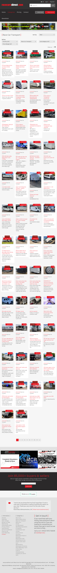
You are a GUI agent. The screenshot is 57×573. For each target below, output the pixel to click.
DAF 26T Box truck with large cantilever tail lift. (49, 340)
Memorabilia (19, 544)
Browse (4, 518)
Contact (26, 12)
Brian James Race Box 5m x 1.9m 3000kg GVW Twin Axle (35, 282)
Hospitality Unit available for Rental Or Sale (35, 126)
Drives (17, 523)
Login (46, 1)
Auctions (18, 534)
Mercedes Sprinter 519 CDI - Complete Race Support (21, 158)
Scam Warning (5, 532)
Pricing (19, 12)
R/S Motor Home (20, 311)
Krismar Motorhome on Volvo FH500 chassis (7, 67)
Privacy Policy (5, 526)
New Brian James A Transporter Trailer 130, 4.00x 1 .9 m (6, 282)
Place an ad (50, 12)
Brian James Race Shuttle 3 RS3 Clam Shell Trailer (48, 252)
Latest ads (39, 12)
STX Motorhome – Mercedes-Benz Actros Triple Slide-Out (7, 252)
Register (52, 1)
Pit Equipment (19, 525)
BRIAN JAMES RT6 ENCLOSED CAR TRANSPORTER (34, 97)
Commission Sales (7, 525)
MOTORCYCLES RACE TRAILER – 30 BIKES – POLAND (35, 158)
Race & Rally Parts (21, 519)
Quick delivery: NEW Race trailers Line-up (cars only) (35, 398)
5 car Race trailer (6, 187)
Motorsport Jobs (20, 538)
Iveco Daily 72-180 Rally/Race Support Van (20, 426)
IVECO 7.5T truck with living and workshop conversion (49, 220)
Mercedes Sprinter (6, 311)
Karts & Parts (19, 532)
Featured (4, 519)
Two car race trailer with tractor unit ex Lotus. (34, 67)
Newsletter (5, 18)
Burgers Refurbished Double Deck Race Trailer (21, 67)
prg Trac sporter (33, 311)
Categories (11, 12)
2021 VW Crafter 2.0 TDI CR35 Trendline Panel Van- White (49, 369)
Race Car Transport (21, 521)
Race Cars (18, 518)
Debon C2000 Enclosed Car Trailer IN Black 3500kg (21, 220)
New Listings (5, 521)
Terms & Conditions (7, 529)
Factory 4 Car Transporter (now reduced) (48, 126)
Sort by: (35, 34)
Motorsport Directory (21, 546)
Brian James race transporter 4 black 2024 (6, 426)
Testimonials (5, 528)
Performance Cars (20, 540)
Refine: (4, 39)
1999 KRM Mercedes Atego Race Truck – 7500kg (7, 158)
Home (4, 12)
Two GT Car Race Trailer (7, 95)
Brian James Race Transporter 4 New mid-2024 (20, 97)
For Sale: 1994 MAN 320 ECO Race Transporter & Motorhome (7, 340)
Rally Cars (18, 522)
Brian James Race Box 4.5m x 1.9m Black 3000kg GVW (21, 282)
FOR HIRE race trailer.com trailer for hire (49, 158)
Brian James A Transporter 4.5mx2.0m (47, 97)
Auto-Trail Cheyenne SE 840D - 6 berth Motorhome (21, 188)
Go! (53, 5)
